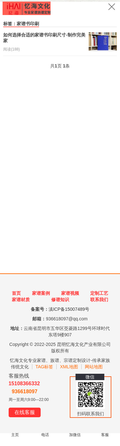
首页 (16, 293)
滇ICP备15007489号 (69, 309)
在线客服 (24, 412)
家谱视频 (70, 293)
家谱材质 (21, 299)
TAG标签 (44, 366)
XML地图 (69, 366)
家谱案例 (41, 293)
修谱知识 (60, 299)
